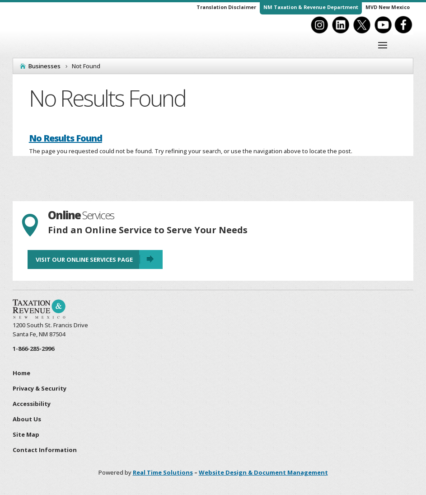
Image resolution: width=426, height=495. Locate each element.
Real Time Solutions (163, 472)
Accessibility (32, 404)
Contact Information (45, 450)
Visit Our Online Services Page (84, 259)
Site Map (26, 434)
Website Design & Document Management (263, 472)
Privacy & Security (39, 388)
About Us (27, 419)
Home (21, 373)
